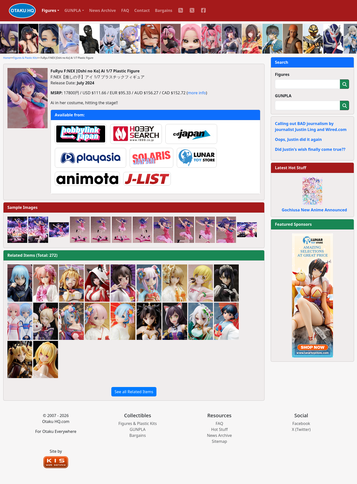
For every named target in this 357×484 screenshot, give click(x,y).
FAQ (125, 10)
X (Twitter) (301, 429)
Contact (142, 10)
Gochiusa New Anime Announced (314, 210)
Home (6, 58)
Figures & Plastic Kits (25, 58)
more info (197, 93)
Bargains (163, 10)
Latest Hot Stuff (290, 167)
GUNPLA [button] (72, 10)
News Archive (102, 10)
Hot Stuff (219, 429)
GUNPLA (283, 95)
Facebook (301, 423)
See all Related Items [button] (134, 391)
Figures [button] (49, 10)
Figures (282, 74)
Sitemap (219, 441)
